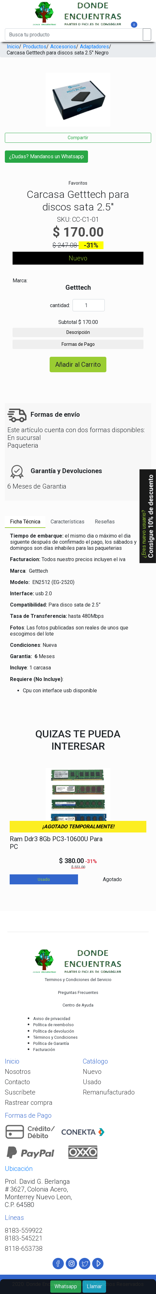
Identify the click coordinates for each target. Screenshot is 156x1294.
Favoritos (78, 183)
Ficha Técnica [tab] (25, 522)
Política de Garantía (51, 1043)
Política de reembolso (53, 1024)
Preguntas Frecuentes (78, 992)
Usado (92, 1082)
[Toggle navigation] (20, 25)
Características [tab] (67, 522)
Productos (34, 47)
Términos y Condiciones (55, 1037)
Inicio (13, 47)
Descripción (78, 332)
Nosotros (18, 1071)
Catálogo (95, 1061)
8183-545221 (24, 1238)
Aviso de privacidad (51, 1018)
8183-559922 (24, 1230)
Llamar (94, 1286)
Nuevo (92, 1071)
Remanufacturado (109, 1092)
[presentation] (7, 107)
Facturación (44, 1049)
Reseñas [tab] (105, 522)
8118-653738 (24, 1248)
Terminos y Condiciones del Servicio (78, 979)
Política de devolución (53, 1031)
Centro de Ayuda (78, 1005)
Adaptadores (94, 47)
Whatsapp (65, 1286)
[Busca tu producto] (74, 34)
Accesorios (63, 47)
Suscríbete (20, 1092)
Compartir (78, 137)
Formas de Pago (78, 344)
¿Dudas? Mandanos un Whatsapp (46, 156)
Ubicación (19, 1168)
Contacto (17, 1082)
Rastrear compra (29, 1102)
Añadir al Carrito (78, 364)
